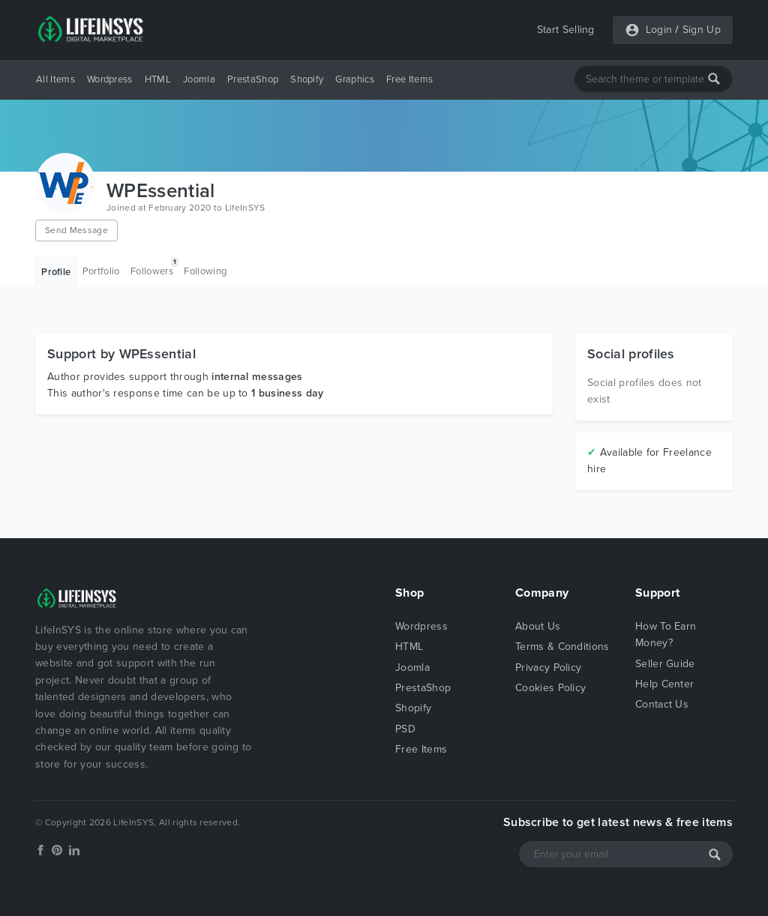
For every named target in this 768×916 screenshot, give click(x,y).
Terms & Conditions (562, 646)
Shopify (306, 79)
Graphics (354, 79)
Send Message (76, 230)
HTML (158, 79)
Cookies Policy (550, 687)
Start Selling (566, 29)
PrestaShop (252, 79)
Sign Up (701, 29)
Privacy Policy (548, 667)
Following (205, 271)
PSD (405, 729)
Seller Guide (665, 663)
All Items (55, 79)
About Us (538, 626)
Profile (55, 272)
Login (659, 29)
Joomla (199, 79)
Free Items (409, 79)
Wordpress (110, 79)
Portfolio (101, 271)
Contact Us (661, 704)
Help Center (664, 684)
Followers (154, 267)
